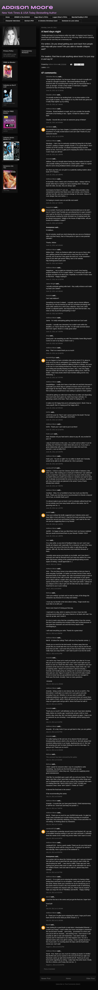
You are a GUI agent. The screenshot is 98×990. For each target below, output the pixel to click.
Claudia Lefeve (51, 95)
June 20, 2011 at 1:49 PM (54, 154)
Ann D (48, 897)
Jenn (48, 540)
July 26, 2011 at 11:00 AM (54, 908)
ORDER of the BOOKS (22, 17)
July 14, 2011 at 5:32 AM (54, 760)
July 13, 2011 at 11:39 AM (54, 684)
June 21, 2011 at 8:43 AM (54, 223)
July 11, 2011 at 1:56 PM (54, 633)
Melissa (48, 593)
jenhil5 (48, 512)
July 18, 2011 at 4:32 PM (54, 892)
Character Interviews (13, 21)
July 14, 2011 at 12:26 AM (54, 750)
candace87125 (51, 468)
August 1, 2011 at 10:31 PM (55, 947)
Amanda (49, 159)
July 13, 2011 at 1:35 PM (54, 704)
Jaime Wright (50, 284)
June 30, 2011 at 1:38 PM (54, 536)
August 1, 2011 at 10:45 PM (55, 965)
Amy (47, 336)
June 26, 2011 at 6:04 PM (54, 452)
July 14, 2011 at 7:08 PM (54, 808)
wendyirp (49, 127)
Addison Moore (27, 8)
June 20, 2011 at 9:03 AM (54, 122)
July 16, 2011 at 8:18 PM (54, 838)
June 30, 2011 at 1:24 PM (54, 524)
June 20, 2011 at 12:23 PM (55, 136)
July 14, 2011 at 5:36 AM (54, 796)
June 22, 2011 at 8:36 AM (54, 291)
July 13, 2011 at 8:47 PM (54, 732)
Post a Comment (49, 969)
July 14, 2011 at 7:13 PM (54, 824)
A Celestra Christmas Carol (47, 21)
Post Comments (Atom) (72, 984)
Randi (48, 925)
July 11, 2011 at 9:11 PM (54, 653)
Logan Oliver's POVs (60, 17)
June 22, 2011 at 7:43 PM (54, 331)
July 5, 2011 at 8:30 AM (53, 588)
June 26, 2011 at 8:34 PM (54, 464)
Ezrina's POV (29, 21)
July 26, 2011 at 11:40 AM (54, 920)
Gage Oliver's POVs (41, 17)
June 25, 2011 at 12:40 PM (55, 430)
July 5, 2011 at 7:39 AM (53, 564)
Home (8, 17)
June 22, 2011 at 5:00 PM (54, 313)
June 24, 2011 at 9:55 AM (54, 408)
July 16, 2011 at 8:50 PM (54, 852)
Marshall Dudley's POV (80, 17)
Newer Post (45, 979)
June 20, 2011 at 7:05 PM (54, 203)
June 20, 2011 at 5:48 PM (54, 174)
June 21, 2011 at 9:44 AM (54, 263)
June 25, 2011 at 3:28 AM (54, 420)
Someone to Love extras (70, 21)
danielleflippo (51, 357)
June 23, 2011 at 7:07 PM (54, 377)
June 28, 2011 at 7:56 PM (54, 486)
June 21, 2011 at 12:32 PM (55, 279)
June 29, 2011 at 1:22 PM (54, 508)
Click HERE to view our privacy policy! (9, 55)
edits (48, 67)
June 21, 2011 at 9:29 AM (54, 245)
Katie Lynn (50, 434)
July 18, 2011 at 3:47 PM (54, 872)
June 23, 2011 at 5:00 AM (54, 343)
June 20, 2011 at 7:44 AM (54, 104)
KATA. (48, 412)
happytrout (50, 207)
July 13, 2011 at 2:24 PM (54, 722)
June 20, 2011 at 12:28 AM (54, 90)
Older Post (90, 979)
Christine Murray (52, 76)
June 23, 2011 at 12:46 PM (55, 353)
